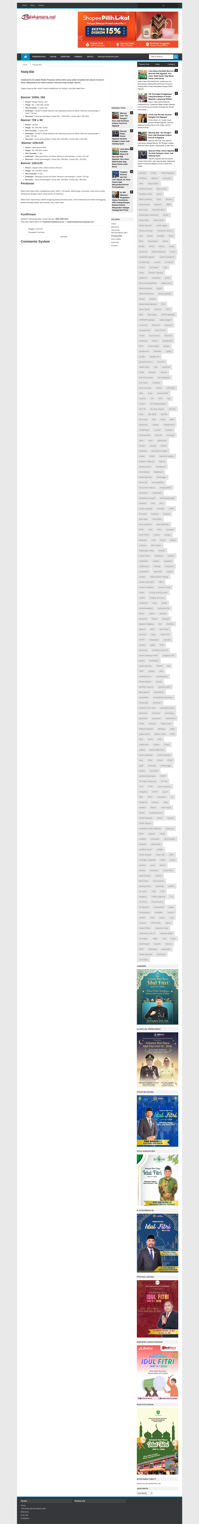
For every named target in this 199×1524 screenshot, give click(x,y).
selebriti (142, 839)
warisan (168, 944)
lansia (162, 540)
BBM (169, 204)
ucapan (171, 912)
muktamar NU (164, 608)
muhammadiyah (146, 608)
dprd (141, 315)
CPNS (142, 267)
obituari (142, 629)
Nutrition (170, 624)
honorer (142, 398)
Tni (171, 897)
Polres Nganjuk (163, 755)
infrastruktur (144, 430)
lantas (173, 540)
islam (141, 440)
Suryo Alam (168, 870)
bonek (165, 241)
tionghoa (143, 897)
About (32, 5)
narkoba (162, 613)
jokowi (163, 446)
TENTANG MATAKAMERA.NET (33, 1509)
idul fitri (164, 414)
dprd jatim (152, 315)
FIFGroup (143, 341)
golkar (168, 351)
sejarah (151, 834)
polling (142, 750)
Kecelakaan (144, 472)
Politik (166, 745)
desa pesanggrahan (147, 283)
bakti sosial (161, 189)
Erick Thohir (160, 330)
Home (25, 5)
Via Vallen (143, 939)
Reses (153, 807)
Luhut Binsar (144, 556)
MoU (155, 603)
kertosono (143, 493)
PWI (141, 797)
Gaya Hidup (153, 346)
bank (159, 199)
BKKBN (160, 236)
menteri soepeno (146, 587)
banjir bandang (145, 199)
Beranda (63, 237)
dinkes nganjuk (164, 294)
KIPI (153, 503)
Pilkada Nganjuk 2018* (108, 57)
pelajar (151, 671)
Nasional (143, 619)
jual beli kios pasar (159, 451)
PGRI (141, 724)
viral (164, 939)
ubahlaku (159, 912)
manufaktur (144, 571)
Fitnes (155, 341)
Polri (141, 760)
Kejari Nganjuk (145, 477)
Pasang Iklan (116, 236)
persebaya (169, 713)
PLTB (150, 739)
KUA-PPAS (144, 535)
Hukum (53, 57)
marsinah (158, 571)
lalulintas (143, 540)
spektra (142, 865)
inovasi (157, 430)
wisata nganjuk (145, 954)
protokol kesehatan (147, 776)
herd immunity (145, 388)
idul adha (152, 414)
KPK (150, 530)
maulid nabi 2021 (146, 582)
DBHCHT (143, 278)
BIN (140, 236)
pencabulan (144, 692)
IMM (172, 419)
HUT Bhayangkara (158, 404)
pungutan (143, 792)
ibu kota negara (157, 409)
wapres (157, 944)
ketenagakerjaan (167, 498)
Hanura (164, 372)
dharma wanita (145, 288)
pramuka (152, 765)
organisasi (154, 640)
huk (169, 398)
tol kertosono (157, 902)
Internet (158, 435)
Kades (142, 456)
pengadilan (144, 697)
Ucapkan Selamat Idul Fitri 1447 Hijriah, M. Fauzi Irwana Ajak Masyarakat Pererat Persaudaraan (121, 179)
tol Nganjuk (144, 907)
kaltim (152, 456)
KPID (141, 530)
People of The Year (147, 708)
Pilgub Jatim (166, 724)
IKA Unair (143, 419)
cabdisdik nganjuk (147, 257)
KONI (171, 509)
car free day (144, 262)
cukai (141, 273)
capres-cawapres (167, 257)
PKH (141, 739)
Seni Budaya (169, 839)
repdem (142, 807)
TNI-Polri (143, 902)
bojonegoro (153, 241)
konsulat (142, 514)
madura (156, 561)
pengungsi (143, 703)
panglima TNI (168, 655)
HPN (160, 398)
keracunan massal (147, 488)
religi (166, 802)
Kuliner (157, 535)
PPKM (160, 760)
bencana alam (158, 210)
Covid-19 (169, 262)
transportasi (159, 907)
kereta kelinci (165, 488)
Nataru (154, 619)
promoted (154, 771)
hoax (150, 393)
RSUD (142, 813)
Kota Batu (143, 519)
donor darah (144, 309)
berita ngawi (162, 225)
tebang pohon (145, 886)
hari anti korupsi (146, 377)
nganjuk (165, 619)
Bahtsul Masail (145, 189)
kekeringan (161, 477)
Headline (156, 383)
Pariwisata (153, 661)
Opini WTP (165, 634)
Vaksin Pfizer (144, 928)
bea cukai (143, 210)
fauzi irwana (154, 335)
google (142, 356)
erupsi (141, 335)
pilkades (161, 729)
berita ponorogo (146, 231)
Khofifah (142, 503)
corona (157, 262)
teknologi (160, 886)
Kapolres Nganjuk (147, 461)
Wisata (90, 57)
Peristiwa (65, 57)
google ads (155, 356)
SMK (171, 855)
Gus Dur (161, 362)
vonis (173, 939)
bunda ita (143, 252)
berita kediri (159, 220)
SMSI (162, 860)
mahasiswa (144, 566)
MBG (161, 582)
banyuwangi (144, 204)
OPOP (142, 640)
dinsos (142, 299)
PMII (160, 739)
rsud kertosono (156, 813)
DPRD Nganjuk (168, 315)
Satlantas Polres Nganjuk (150, 828)
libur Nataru (156, 545)
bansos (169, 199)
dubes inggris (165, 320)
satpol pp (170, 828)
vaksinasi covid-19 (147, 933)
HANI (141, 372)
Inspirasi (168, 430)
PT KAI (164, 781)
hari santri (143, 383)
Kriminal (78, 57)
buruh (172, 252)
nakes (151, 613)
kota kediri (157, 519)
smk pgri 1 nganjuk (147, 860)
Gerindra (157, 351)
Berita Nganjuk (145, 225)
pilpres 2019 (144, 734)
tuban (171, 907)
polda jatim (144, 745)
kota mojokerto (145, 524)
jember (142, 446)
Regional (143, 802)
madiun (171, 556)
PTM (141, 786)
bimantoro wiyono (165, 231)
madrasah (143, 561)
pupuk (165, 792)
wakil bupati (144, 944)
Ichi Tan (172, 409)
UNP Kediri (155, 923)
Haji (155, 367)
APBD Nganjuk (167, 173)
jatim (151, 440)
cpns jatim (153, 267)
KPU (159, 530)
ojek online (164, 629)
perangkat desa (167, 708)
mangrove (169, 566)
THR (162, 891)
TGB (153, 891)
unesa (162, 918)
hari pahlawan (164, 377)
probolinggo (166, 765)
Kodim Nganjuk (145, 509)
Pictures (152, 724)
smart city (160, 855)
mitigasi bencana (157, 598)
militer (141, 592)
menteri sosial (164, 587)
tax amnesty (158, 881)
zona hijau (143, 960)
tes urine (143, 891)
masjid (169, 571)
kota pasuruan (163, 524)
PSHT (163, 776)
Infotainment (169, 425)
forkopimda (167, 341)
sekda (162, 834)
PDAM (159, 666)
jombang (143, 451)
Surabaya (154, 870)
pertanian (143, 718)
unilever (142, 923)
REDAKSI (115, 227)
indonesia (143, 425)
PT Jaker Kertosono (147, 781)
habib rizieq (144, 367)
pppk (141, 765)
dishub (152, 299)
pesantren (156, 718)
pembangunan (145, 676)
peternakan (170, 718)
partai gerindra (145, 666)
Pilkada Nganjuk (146, 729)
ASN (141, 183)
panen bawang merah (148, 655)
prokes (142, 771)
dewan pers (166, 283)
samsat (170, 818)
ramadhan (161, 797)
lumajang (159, 556)
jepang (153, 446)
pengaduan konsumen (163, 697)
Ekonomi (156, 325)
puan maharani (164, 786)
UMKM (142, 918)
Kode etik (115, 242)
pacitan (142, 645)
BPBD (141, 246)
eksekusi (168, 325)
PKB (172, 734)
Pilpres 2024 (160, 734)
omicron (142, 634)
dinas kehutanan (146, 294)
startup (142, 870)
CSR (165, 267)
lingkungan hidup (146, 550)
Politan (156, 745)
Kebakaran (160, 467)
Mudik (164, 603)
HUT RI (142, 409)
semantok (155, 839)
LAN (153, 540)
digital (159, 288)
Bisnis (149, 236)
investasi (170, 435)
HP (152, 398)
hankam (152, 372)
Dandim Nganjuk (156, 273)
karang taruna (145, 467)
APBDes (143, 178)
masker (142, 577)
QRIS (150, 797)
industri (155, 425)
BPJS (151, 246)
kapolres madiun (167, 456)
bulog (171, 246)
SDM (141, 834)
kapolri (162, 461)
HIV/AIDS (171, 388)
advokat (142, 173)
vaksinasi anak (161, 928)
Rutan (159, 818)
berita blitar (144, 220)
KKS (162, 503)
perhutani (143, 713)
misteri (142, 598)
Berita (165, 215)
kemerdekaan (158, 482)
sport (152, 865)
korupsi (167, 514)
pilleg (172, 729)
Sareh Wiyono (145, 823)
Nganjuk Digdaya (146, 624)
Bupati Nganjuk (158, 252)
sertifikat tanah (145, 849)
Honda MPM (162, 393)
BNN (141, 241)
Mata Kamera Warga (159, 577)
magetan (168, 561)
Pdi (168, 666)
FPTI (141, 346)
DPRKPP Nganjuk (147, 320)
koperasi (155, 514)
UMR (152, 918)
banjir (159, 194)
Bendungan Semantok (148, 215)
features (168, 335)
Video (155, 939)
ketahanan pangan (147, 498)
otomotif (167, 640)
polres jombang (145, 755)
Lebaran (142, 545)
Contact (41, 5)
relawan (155, 802)
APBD (153, 173)
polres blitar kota (157, 750)
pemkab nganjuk (146, 687)
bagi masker (153, 183)
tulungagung (144, 912)
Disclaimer (25, 1518)
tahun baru (143, 881)
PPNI (170, 760)
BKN (171, 236)
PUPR (155, 792)
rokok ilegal (166, 807)
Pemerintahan (39, 57)
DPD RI (158, 309)
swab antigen (145, 876)
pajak (152, 645)
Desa (167, 278)
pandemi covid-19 (160, 650)
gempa (166, 346)
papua (142, 661)
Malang (157, 566)
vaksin (168, 923)
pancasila (143, 650)
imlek (162, 419)
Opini (153, 634)
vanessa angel (166, 933)
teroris (171, 886)
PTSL (150, 786)
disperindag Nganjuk (148, 304)
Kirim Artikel (116, 239)
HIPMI (159, 388)
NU (160, 624)
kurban (168, 535)
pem (161, 671)
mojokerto (143, 603)
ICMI (141, 414)
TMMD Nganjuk (158, 897)
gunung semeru (146, 362)
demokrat (156, 278)
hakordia (166, 367)
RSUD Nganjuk (145, 818)
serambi (142, 844)
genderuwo (144, 351)
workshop (161, 954)
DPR (168, 309)
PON (150, 760)
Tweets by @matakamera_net (149, 1483)
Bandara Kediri (145, 194)
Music (141, 613)
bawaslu (157, 204)
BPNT (161, 246)
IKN (153, 419)
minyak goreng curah (158, 592)
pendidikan (159, 692)
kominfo (160, 509)
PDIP (141, 671)
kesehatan (157, 493)
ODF (152, 629)
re (172, 797)
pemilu (159, 682)
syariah (158, 876)
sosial (172, 860)
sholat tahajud (145, 855)
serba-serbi (156, 844)
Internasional (144, 435)
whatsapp (152, 949)
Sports (162, 865)
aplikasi (154, 178)
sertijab (160, 849)
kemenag (143, 482)
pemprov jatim (164, 687)
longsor (162, 550)
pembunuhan (162, 676)
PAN (162, 645)
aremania (167, 178)
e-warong (143, 325)
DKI (163, 304)
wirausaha (166, 949)
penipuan (157, 703)
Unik (171, 918)
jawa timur (162, 440)
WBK (141, 949)
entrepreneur (144, 330)
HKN (141, 393)
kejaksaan (158, 472)
